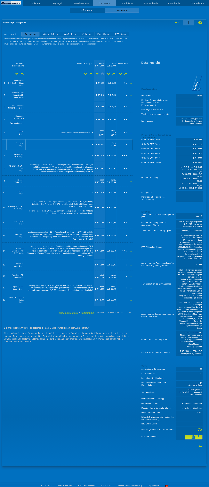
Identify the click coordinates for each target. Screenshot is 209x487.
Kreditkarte (127, 3)
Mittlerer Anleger (50, 34)
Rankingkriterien (87, 312)
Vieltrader (86, 34)
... (131, 83)
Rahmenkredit (151, 3)
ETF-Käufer (120, 34)
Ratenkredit (174, 3)
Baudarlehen (197, 3)
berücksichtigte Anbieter (68, 312)
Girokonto (35, 3)
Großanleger (70, 34)
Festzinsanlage (81, 3)
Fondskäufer (103, 34)
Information (87, 10)
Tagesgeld (58, 3)
